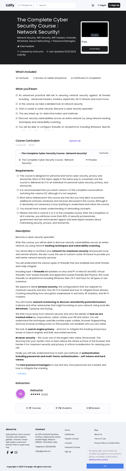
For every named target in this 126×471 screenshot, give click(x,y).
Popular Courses (72, 438)
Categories (24, 5)
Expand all (74, 140)
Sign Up (114, 5)
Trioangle (28, 466)
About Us (98, 434)
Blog (96, 430)
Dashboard (69, 434)
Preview (91, 159)
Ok (105, 466)
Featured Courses (72, 447)
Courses (68, 443)
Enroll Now (95, 48)
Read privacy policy (98, 459)
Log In (102, 5)
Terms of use (100, 438)
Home (67, 430)
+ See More (21, 373)
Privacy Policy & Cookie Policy (107, 443)
